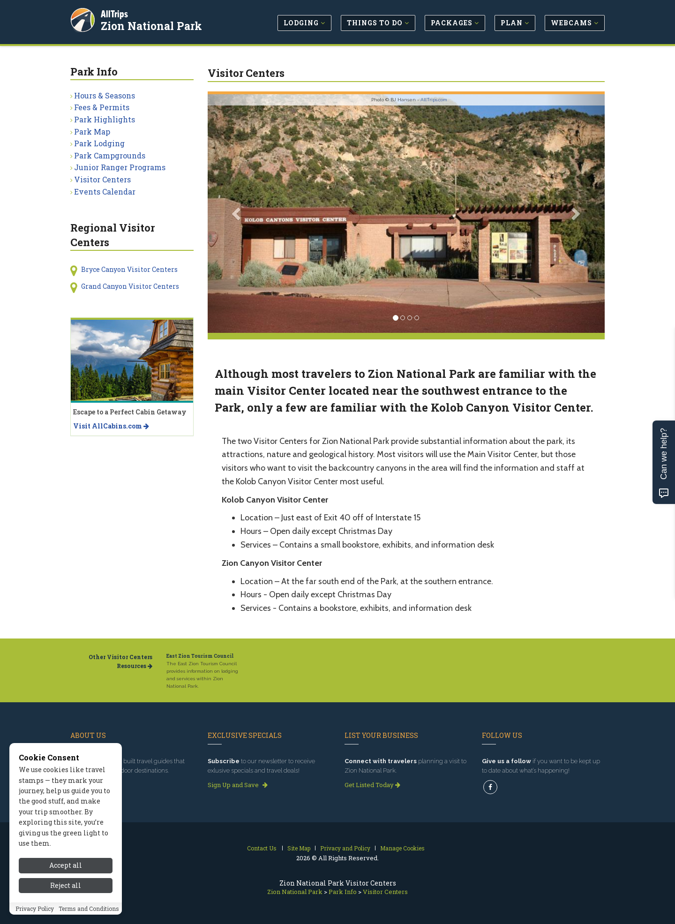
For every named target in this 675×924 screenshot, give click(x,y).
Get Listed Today (372, 785)
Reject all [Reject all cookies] (65, 885)
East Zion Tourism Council (199, 656)
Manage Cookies (402, 848)
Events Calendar (104, 191)
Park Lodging (99, 143)
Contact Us (262, 848)
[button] (237, 213)
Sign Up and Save (238, 785)
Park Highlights (104, 119)
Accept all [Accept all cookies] (65, 865)
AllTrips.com (433, 99)
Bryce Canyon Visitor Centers (129, 269)
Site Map (298, 848)
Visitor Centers (102, 179)
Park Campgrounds (109, 155)
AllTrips (114, 13)
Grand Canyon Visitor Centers (130, 286)
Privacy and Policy (345, 848)
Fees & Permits (101, 107)
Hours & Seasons (104, 95)
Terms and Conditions (89, 908)
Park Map (92, 131)
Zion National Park (151, 25)
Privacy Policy (34, 908)
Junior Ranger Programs (119, 167)
